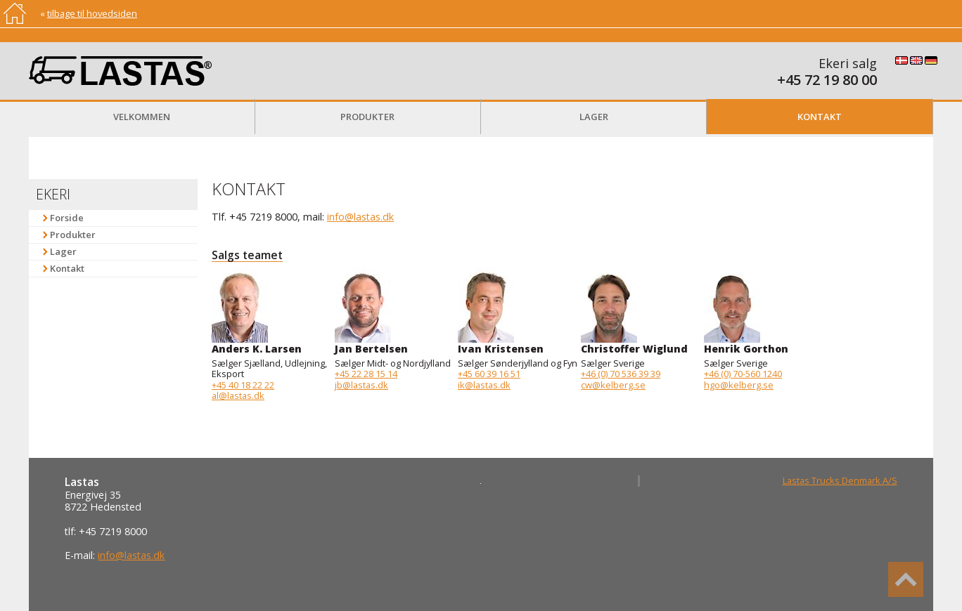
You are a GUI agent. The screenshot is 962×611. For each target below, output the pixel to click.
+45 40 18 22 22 (243, 385)
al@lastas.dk (238, 395)
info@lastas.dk (360, 216)
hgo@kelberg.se (739, 385)
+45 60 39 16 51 (489, 373)
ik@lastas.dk (484, 385)
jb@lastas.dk (361, 385)
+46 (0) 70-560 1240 (743, 373)
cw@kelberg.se (613, 385)
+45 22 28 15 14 (366, 373)
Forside (67, 217)
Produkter (367, 116)
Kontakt (819, 116)
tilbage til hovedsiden (92, 13)
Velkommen (141, 116)
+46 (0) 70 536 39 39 (620, 373)
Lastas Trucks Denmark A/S (840, 480)
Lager (593, 116)
